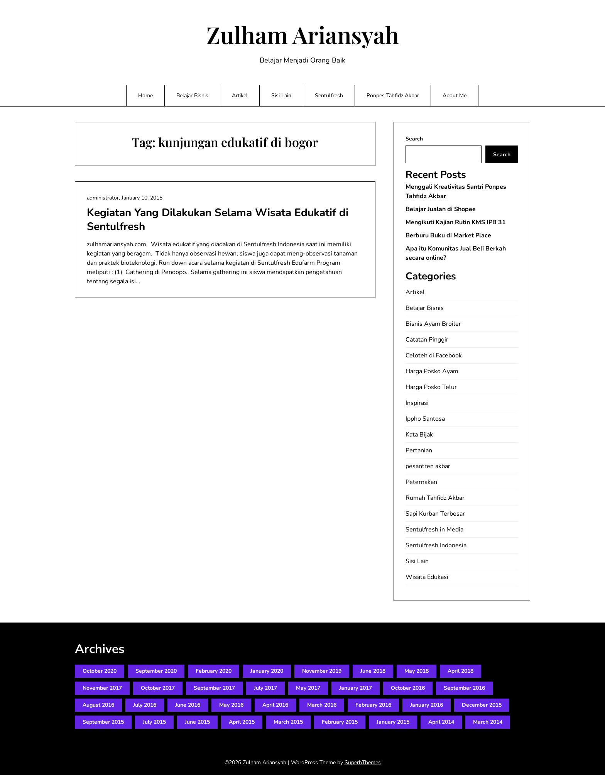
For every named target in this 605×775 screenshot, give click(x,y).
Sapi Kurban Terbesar (435, 513)
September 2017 (214, 688)
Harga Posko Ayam (432, 371)
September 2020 (156, 671)
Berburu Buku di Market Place (448, 235)
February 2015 (340, 722)
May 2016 (231, 705)
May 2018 (416, 671)
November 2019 (321, 671)
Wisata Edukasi (427, 577)
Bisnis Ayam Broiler (433, 324)
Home (145, 95)
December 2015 (482, 705)
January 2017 (355, 688)
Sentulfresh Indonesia (436, 545)
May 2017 (308, 688)
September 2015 (103, 722)
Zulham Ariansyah (302, 34)
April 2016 (275, 705)
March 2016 (321, 705)
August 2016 (98, 705)
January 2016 (426, 705)
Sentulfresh (329, 95)
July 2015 (154, 722)
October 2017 (158, 688)
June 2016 (187, 705)
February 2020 (214, 671)
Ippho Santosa (425, 419)
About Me (454, 95)
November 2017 (102, 688)
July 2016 (144, 705)
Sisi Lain (281, 95)
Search (414, 138)
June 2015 (197, 722)
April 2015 (242, 722)
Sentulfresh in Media (434, 529)
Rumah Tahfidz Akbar (435, 498)
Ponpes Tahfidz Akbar (393, 95)
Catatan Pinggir (427, 339)
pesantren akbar (428, 466)
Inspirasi (417, 403)
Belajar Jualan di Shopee (441, 209)
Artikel (240, 95)
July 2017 (265, 688)
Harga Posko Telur (431, 387)
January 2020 (266, 671)
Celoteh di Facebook (434, 355)
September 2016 (464, 688)
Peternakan (421, 482)
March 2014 (487, 722)
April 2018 (460, 671)
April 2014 (441, 722)
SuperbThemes (363, 762)
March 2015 (288, 722)
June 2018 (372, 671)
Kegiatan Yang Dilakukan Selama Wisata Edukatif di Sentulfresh (217, 219)
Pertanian (419, 450)
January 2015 (393, 722)
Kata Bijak (419, 434)
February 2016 (373, 705)
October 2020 (100, 671)
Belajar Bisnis (192, 95)
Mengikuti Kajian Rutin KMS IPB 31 (456, 222)
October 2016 (408, 688)
